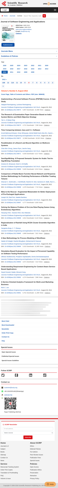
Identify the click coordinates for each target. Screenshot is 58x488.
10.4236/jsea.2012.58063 (13, 262)
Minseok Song (21, 272)
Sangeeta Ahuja (6, 228)
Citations (19, 33)
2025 (11, 65)
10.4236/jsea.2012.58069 (13, 169)
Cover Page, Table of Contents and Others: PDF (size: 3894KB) (22, 94)
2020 (46, 65)
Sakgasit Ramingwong (8, 104)
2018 (11, 69)
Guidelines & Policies (29, 56)
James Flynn (17, 148)
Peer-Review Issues (36, 455)
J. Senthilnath (21, 182)
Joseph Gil (4, 197)
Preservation (34, 473)
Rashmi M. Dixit (31, 182)
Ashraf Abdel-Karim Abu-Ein (38, 133)
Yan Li (3, 120)
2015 (32, 69)
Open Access (34, 467)
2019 (4, 69)
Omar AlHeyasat (23, 133)
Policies (33, 464)
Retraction (33, 475)
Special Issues (34, 460)
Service (4, 464)
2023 (25, 65)
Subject (3, 449)
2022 (32, 65)
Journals (12, 16)
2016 (25, 69)
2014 (39, 69)
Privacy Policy (34, 478)
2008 (32, 72)
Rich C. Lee (5, 287)
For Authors (34, 452)
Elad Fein (12, 197)
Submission (8, 45)
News (2, 460)
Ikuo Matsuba (26, 213)
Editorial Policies (35, 449)
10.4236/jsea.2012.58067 (13, 202)
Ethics (32, 446)
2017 (18, 69)
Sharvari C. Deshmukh (8, 182)
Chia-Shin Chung (6, 148)
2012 (4, 72)
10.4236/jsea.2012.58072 (13, 138)
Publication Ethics (36, 470)
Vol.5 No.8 (36, 107)
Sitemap (3, 455)
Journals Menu (29, 51)
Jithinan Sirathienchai (8, 256)
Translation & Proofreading (9, 473)
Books (3, 452)
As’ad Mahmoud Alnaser (9, 133)
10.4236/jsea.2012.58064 (13, 246)
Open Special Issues (9, 352)
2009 (25, 72)
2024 (18, 65)
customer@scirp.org (10, 387)
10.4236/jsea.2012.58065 (13, 233)
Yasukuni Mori (16, 213)
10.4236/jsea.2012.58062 (13, 277)
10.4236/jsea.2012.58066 (13, 218)
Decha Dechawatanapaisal (40, 256)
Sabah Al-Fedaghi (7, 241)
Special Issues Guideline (10, 360)
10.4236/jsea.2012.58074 (13, 110)
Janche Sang (26, 148)
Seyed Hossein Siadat (8, 272)
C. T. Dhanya (16, 228)
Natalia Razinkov (21, 197)
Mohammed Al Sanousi (33, 241)
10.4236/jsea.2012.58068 (13, 187)
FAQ (3, 341)
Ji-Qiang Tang (10, 120)
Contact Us (5, 337)
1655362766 (8, 395)
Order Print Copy (7, 333)
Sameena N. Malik (43, 182)
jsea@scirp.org (25, 31)
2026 (4, 65)
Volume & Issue (6, 478)
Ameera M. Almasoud (8, 164)
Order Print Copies (7, 470)
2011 (11, 72)
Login (4, 10)
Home (6, 16)
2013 (46, 69)
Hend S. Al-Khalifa (22, 164)
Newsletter (5, 329)
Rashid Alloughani (19, 241)
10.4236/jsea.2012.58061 (13, 293)
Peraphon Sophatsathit (23, 256)
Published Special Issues (10, 356)
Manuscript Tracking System (10, 467)
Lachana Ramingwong (23, 104)
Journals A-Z (5, 446)
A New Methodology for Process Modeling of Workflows (23, 238)
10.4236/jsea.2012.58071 (13, 153)
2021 (39, 65)
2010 (18, 72)
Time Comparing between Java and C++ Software (20, 130)
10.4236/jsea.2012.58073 (13, 125)
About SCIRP (36, 443)
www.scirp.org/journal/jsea (23, 29)
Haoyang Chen (6, 213)
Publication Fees (35, 457)
